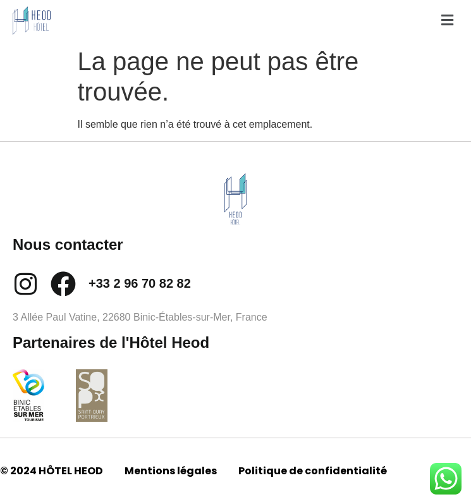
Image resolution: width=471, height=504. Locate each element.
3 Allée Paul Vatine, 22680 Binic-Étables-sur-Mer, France (140, 317)
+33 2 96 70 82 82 (140, 283)
